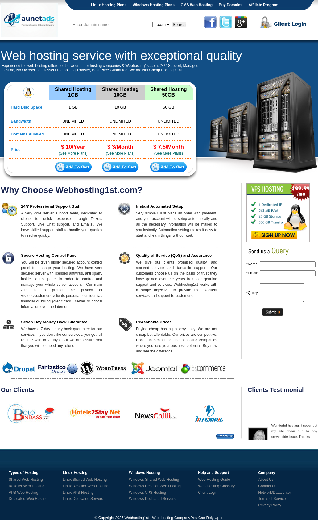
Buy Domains (230, 5)
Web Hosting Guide (214, 479)
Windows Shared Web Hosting (154, 479)
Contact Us (267, 486)
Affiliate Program (264, 5)
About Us (265, 479)
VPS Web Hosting (23, 492)
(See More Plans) (73, 153)
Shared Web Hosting (26, 479)
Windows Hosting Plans (154, 5)
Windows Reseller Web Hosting (155, 486)
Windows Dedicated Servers (152, 499)
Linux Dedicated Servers (83, 499)
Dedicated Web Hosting (28, 499)
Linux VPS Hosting (78, 492)
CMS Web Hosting (197, 5)
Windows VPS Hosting (147, 492)
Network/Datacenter (274, 492)
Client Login (207, 492)
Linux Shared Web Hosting (85, 479)
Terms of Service (272, 499)
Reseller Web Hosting (26, 486)
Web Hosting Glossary (216, 486)
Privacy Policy (269, 505)
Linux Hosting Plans (108, 5)
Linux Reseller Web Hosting (86, 486)
